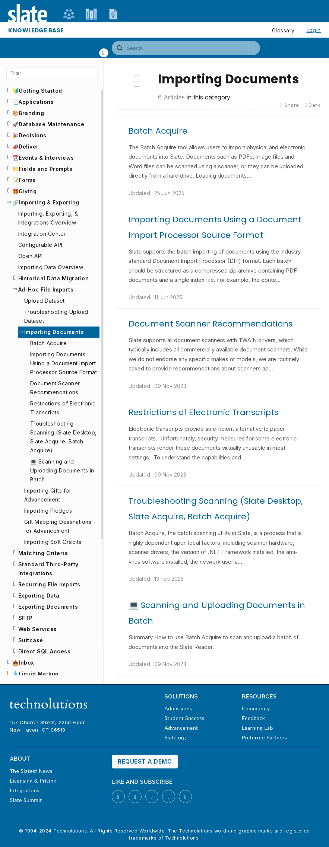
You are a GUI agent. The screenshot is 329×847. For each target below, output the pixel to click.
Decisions (32, 135)
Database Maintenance (51, 124)
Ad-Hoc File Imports (45, 289)
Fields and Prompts (45, 169)
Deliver (28, 146)
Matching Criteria (43, 553)
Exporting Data (39, 595)
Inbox (26, 662)
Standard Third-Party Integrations (48, 568)
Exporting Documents (48, 607)
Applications (36, 102)
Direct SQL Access (44, 651)
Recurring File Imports (49, 584)
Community (256, 708)
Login (314, 30)
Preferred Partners (264, 737)
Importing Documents (54, 332)
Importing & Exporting (49, 202)
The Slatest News (31, 771)
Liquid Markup (38, 674)
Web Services (37, 629)
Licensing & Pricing (33, 780)
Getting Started (40, 90)
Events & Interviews (46, 158)
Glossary (283, 30)
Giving (28, 191)
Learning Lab (257, 728)
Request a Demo (145, 761)
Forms (27, 180)
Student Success (184, 718)
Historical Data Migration (53, 278)
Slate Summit (26, 800)
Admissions (178, 708)
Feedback (253, 718)
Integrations (24, 790)
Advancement (181, 728)
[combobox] (186, 48)
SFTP (25, 618)
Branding (31, 113)
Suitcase (30, 640)
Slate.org (175, 737)
